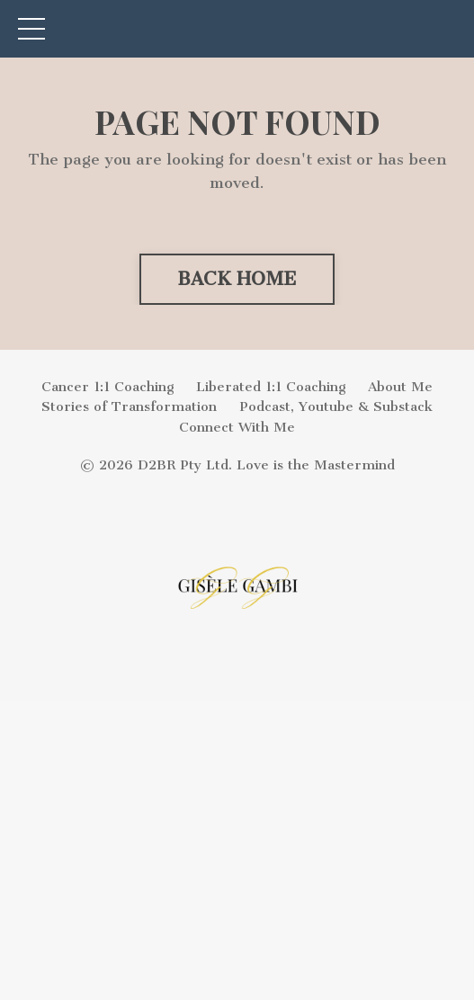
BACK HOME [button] (237, 279)
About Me (400, 387)
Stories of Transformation (129, 406)
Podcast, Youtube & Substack (336, 406)
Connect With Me (237, 427)
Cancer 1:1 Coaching (107, 387)
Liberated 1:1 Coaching (270, 387)
